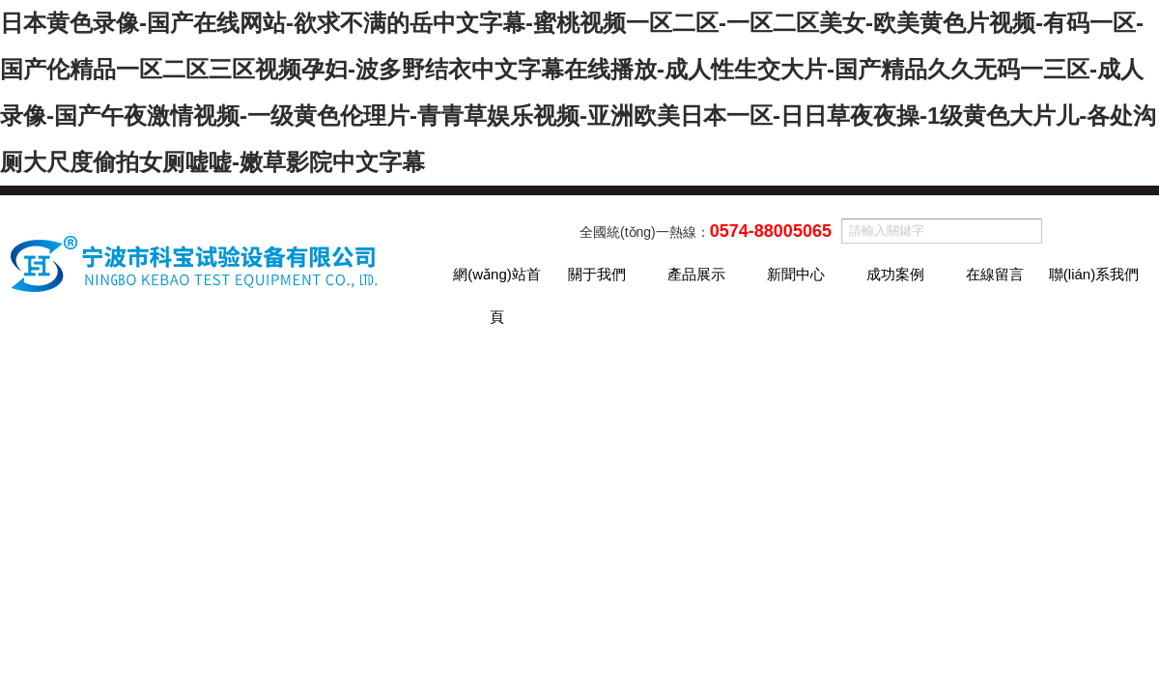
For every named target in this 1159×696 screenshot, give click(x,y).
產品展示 (696, 274)
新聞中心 (796, 274)
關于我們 (597, 274)
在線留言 (995, 274)
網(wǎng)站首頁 (497, 281)
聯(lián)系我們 (1094, 274)
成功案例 (895, 274)
